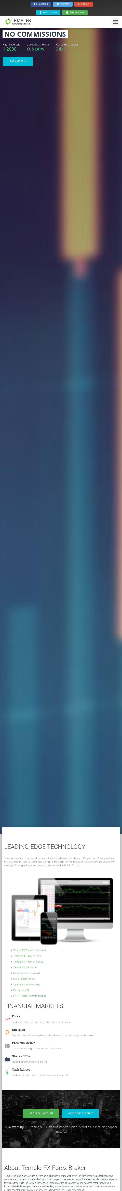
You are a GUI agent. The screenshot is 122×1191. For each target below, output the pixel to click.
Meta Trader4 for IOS (22, 978)
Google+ (84, 4)
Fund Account (48, 12)
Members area (75, 12)
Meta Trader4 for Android (24, 973)
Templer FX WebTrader (23, 967)
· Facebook (41, 4)
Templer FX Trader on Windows (27, 950)
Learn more (18, 61)
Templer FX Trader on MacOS (26, 961)
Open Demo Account (80, 1113)
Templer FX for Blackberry (24, 984)
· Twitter (62, 4)
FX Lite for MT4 (19, 990)
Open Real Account (41, 1113)
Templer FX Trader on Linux (25, 956)
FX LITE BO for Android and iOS (27, 996)
